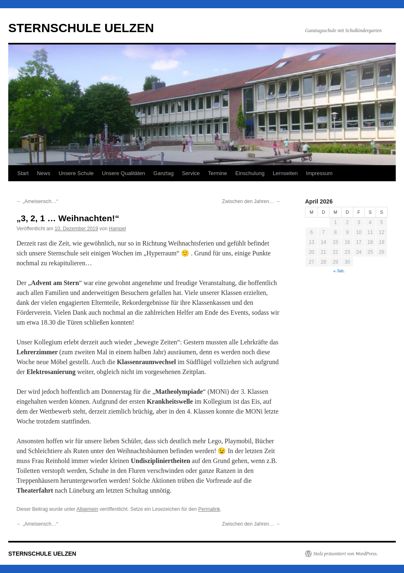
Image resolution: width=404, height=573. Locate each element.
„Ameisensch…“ (37, 201)
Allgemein (87, 509)
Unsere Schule (76, 173)
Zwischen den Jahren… (251, 201)
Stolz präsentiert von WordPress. (345, 554)
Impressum (319, 173)
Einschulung (250, 173)
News (43, 173)
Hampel (117, 229)
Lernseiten (285, 173)
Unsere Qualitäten (123, 173)
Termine (217, 173)
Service (191, 173)
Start (22, 173)
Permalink (209, 509)
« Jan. (339, 271)
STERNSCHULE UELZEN (81, 28)
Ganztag (163, 173)
